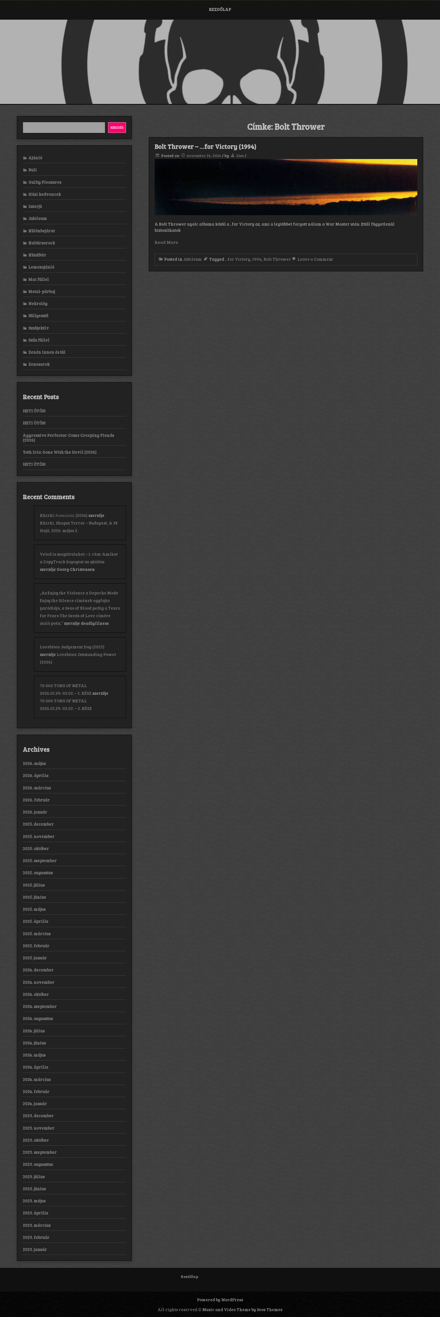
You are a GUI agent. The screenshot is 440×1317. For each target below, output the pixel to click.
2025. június (34, 897)
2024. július (34, 1031)
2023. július (34, 1176)
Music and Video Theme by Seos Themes (242, 1309)
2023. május (34, 1201)
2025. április (35, 921)
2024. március (37, 1079)
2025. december (38, 824)
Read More (166, 242)
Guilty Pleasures (44, 182)
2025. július (34, 885)
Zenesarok (39, 364)
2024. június (34, 1043)
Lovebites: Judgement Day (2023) (72, 647)
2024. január (35, 1103)
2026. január (35, 812)
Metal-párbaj (41, 291)
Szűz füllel (38, 340)
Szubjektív (38, 328)
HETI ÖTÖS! (34, 411)
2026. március (37, 788)
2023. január (35, 1249)
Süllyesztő (38, 315)
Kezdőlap (220, 9)
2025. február (36, 945)
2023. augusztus (38, 1164)
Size (240, 155)
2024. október (36, 994)
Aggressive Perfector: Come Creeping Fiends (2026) (68, 437)
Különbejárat (41, 230)
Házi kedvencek (44, 194)
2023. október (36, 1140)
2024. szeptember (40, 1006)
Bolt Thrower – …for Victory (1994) (205, 146)
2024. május (34, 1055)
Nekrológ (37, 303)
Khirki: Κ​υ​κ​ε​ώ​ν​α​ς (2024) (64, 515)
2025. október (36, 848)
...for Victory (237, 259)
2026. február (36, 800)
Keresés (117, 127)
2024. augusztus (38, 1018)
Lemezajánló (41, 267)
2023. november (38, 1128)
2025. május (34, 909)
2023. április (35, 1213)
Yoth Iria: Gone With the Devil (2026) (60, 452)
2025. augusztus (38, 872)
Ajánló (35, 157)
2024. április (35, 1067)
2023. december (38, 1115)
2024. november (38, 982)
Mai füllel (38, 279)
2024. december (38, 970)
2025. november (38, 836)
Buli (32, 169)
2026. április (35, 775)
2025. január (35, 957)
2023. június (34, 1188)
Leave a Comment (312, 259)
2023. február (36, 1237)
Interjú (35, 206)
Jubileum (192, 259)
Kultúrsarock (41, 243)
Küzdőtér (37, 255)
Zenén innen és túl (46, 352)
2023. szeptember (40, 1152)
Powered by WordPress (220, 1299)
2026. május (34, 763)
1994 (257, 259)
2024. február (36, 1091)
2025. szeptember (40, 860)
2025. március (37, 933)
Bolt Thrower (277, 259)
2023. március (37, 1225)
